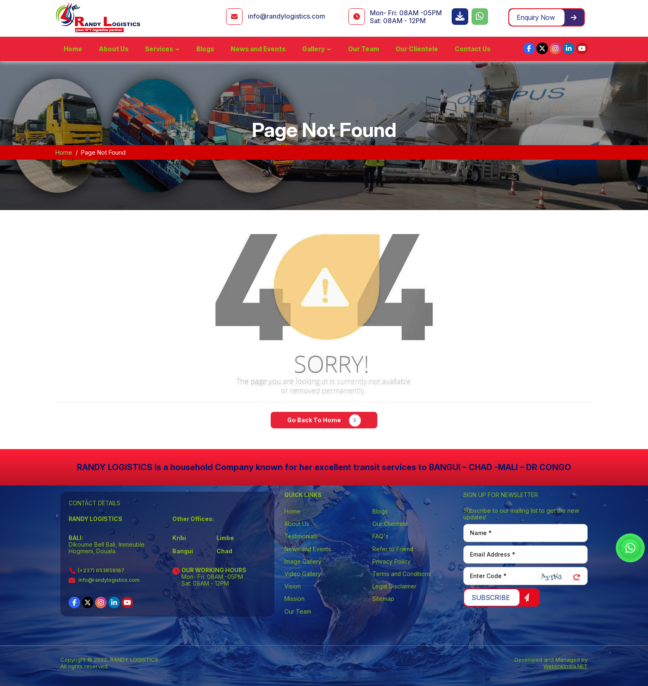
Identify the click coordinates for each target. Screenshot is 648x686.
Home (73, 49)
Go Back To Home (324, 420)
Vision (292, 586)
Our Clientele (416, 49)
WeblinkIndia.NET (565, 666)
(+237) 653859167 (96, 570)
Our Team (363, 49)
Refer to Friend (392, 549)
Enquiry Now (547, 17)
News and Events (258, 49)
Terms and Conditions (401, 574)
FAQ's (380, 536)
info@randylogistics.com (286, 16)
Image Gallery (303, 561)
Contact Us (473, 49)
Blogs (205, 49)
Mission (294, 598)
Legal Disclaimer (394, 586)
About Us (114, 49)
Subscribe (501, 597)
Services (159, 49)
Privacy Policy (391, 561)
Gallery (313, 49)
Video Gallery (302, 574)
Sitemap (383, 598)
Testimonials (301, 536)
